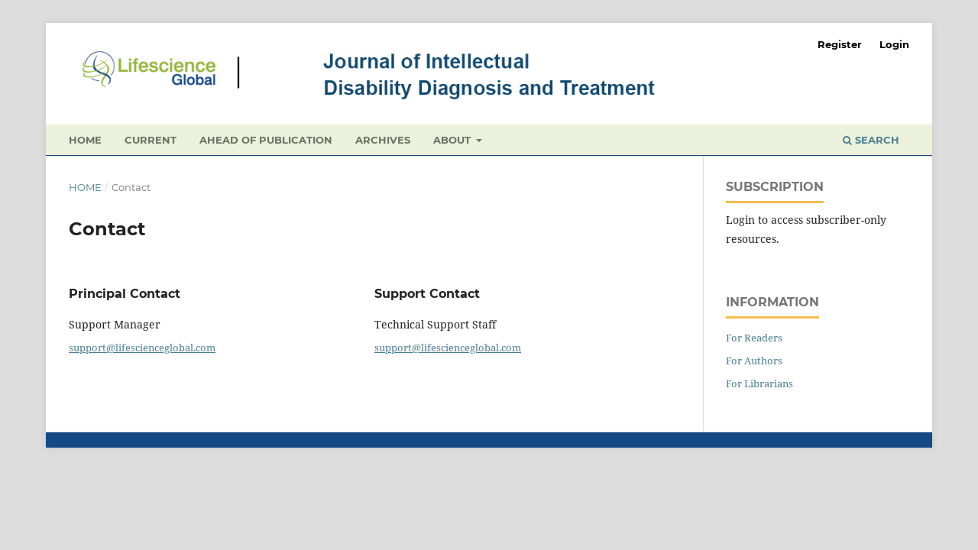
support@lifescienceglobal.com (142, 347)
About (453, 140)
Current (150, 140)
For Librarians (759, 383)
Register (840, 44)
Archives (382, 140)
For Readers (754, 338)
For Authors (754, 360)
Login (894, 44)
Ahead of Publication (265, 140)
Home (85, 140)
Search (871, 140)
